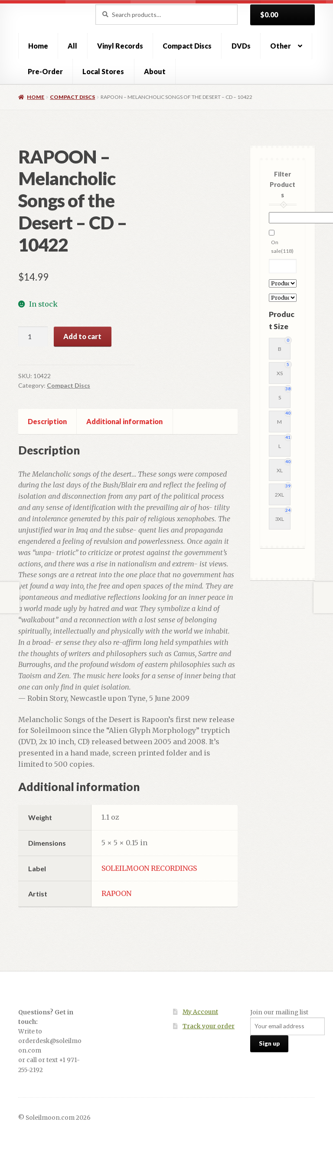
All (72, 46)
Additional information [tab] (124, 421)
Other (280, 46)
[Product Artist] (283, 283)
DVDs (241, 46)
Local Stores (103, 71)
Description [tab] (47, 421)
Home (38, 46)
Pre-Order (45, 71)
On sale (282, 246)
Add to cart (82, 336)
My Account (200, 1012)
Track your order (209, 1026)
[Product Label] (283, 298)
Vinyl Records (120, 46)
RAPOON (116, 893)
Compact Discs (187, 46)
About (155, 71)
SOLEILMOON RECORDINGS (149, 868)
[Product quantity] (33, 337)
